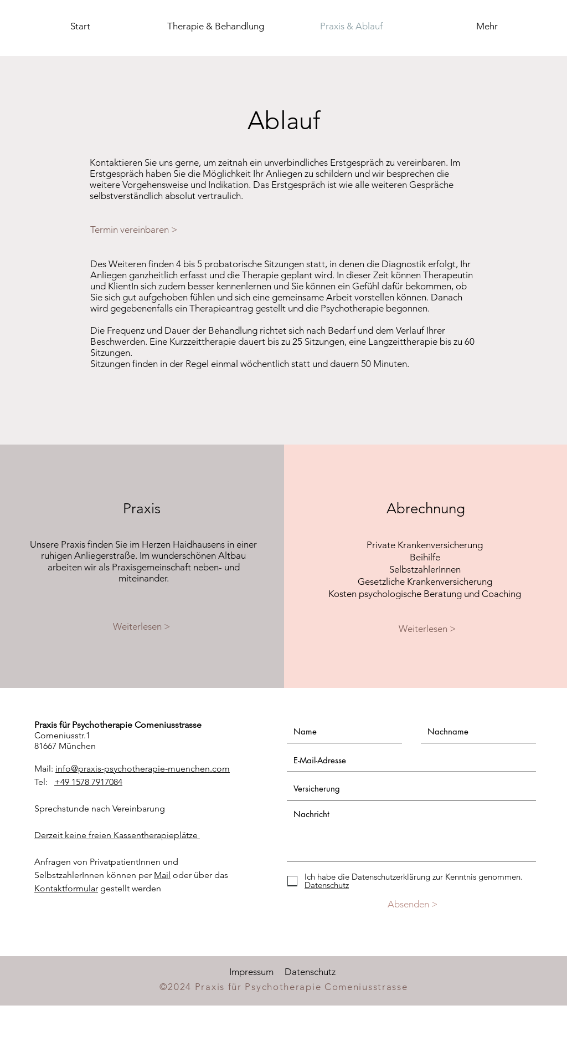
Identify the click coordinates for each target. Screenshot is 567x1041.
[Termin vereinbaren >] (139, 229)
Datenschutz (310, 971)
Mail (162, 875)
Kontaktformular (66, 888)
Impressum (251, 971)
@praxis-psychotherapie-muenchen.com (150, 768)
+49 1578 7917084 (88, 782)
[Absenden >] (412, 904)
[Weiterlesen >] (141, 626)
